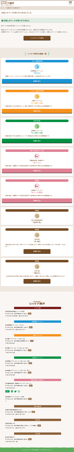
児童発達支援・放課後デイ (37, 161)
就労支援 (37, 240)
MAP (29, 313)
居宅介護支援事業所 (37, 216)
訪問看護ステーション (37, 71)
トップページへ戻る (37, 38)
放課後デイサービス (37, 131)
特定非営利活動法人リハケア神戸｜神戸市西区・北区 (12, 3)
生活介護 (37, 271)
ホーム (2, 8)
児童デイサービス (37, 101)
